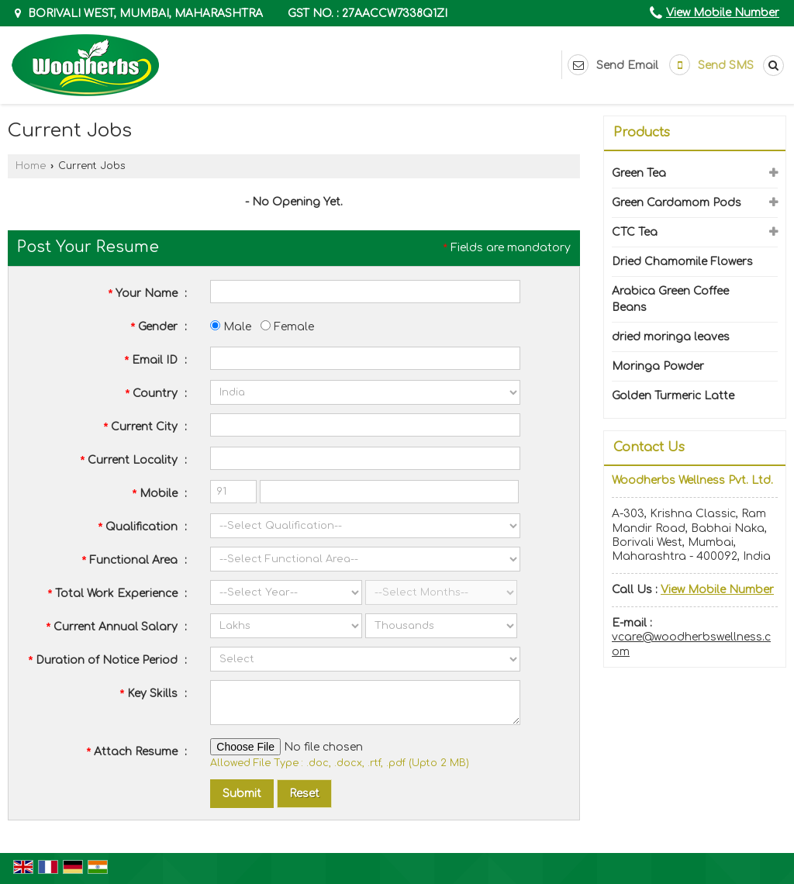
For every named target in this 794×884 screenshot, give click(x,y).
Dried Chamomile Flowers (682, 262)
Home (31, 166)
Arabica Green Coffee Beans (670, 299)
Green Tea (639, 173)
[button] (722, 13)
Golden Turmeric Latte (673, 396)
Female (287, 327)
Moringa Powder (658, 366)
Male (230, 327)
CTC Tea (635, 232)
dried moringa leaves (671, 337)
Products (641, 133)
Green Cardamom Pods (676, 203)
